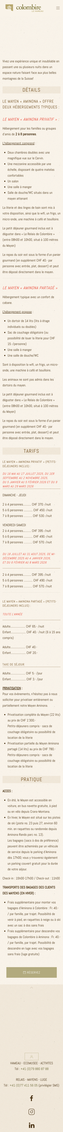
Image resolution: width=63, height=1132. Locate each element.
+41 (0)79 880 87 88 (35, 1069)
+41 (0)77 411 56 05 (24, 1085)
